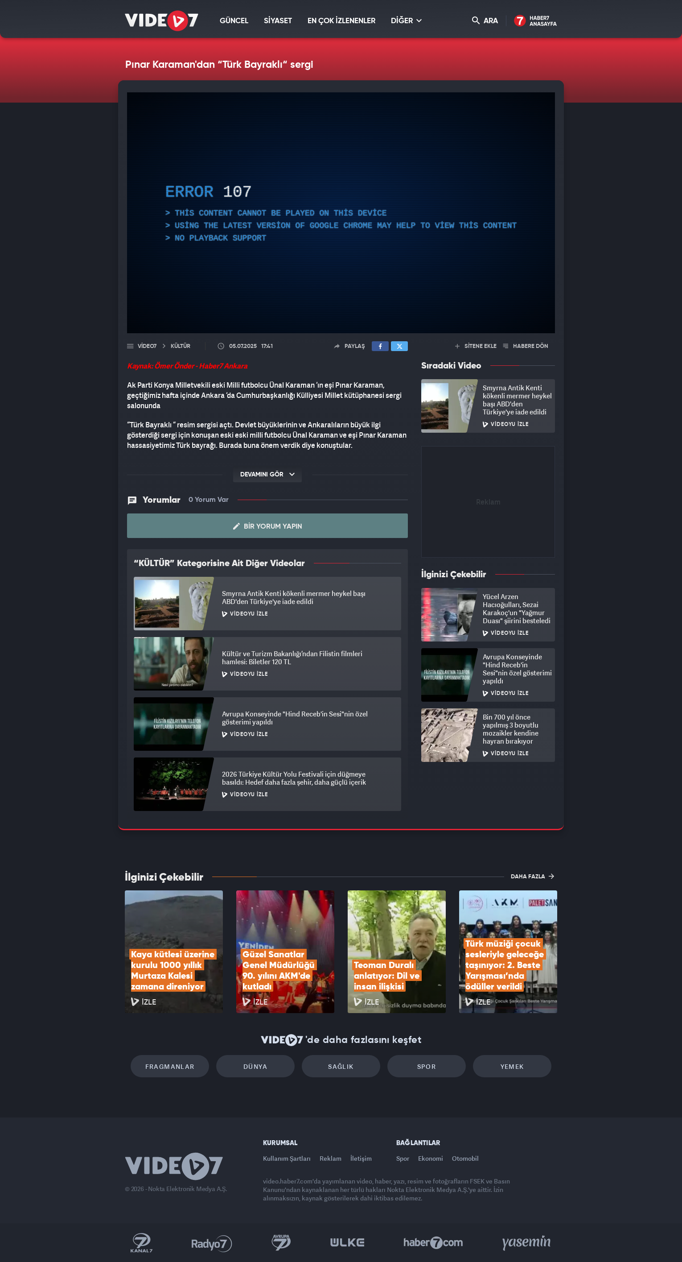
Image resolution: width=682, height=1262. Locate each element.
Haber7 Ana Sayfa (535, 21)
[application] (341, 212)
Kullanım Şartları (287, 1158)
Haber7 (433, 1243)
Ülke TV (347, 1243)
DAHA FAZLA (532, 876)
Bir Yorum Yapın (267, 526)
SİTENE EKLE (476, 346)
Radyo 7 (212, 1243)
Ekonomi (430, 1158)
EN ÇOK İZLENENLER (341, 21)
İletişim (361, 1158)
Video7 (147, 346)
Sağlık (340, 1066)
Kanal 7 (141, 1243)
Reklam (330, 1158)
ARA (485, 21)
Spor (426, 1066)
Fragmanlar (170, 1066)
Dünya (255, 1066)
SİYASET (278, 21)
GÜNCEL (234, 21)
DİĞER (406, 21)
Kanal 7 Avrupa (281, 1243)
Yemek (512, 1066)
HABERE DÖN (525, 346)
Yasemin (527, 1243)
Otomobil (465, 1158)
